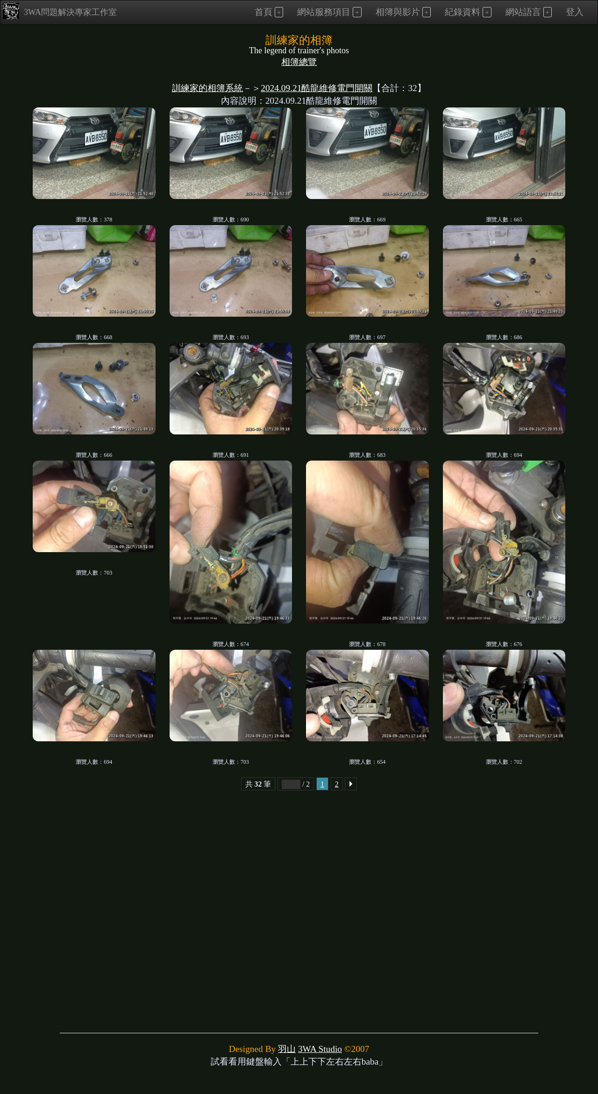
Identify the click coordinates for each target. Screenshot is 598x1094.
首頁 (263, 12)
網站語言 (523, 12)
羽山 (287, 1049)
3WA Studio (320, 1049)
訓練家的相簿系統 (207, 88)
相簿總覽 (299, 62)
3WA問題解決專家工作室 (60, 11)
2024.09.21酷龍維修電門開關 (316, 88)
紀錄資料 (462, 12)
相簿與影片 (398, 12)
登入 (575, 12)
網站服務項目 (323, 12)
